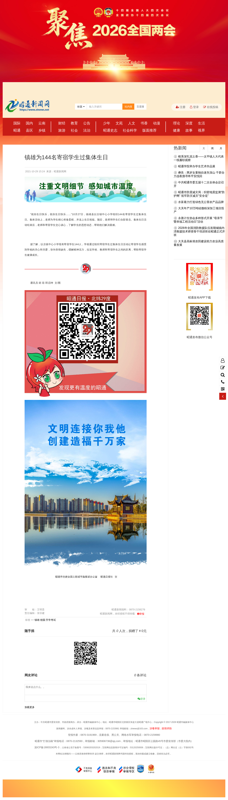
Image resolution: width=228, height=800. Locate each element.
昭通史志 (110, 130)
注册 (180, 107)
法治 (86, 130)
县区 (29, 130)
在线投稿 (210, 107)
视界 (201, 130)
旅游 (61, 130)
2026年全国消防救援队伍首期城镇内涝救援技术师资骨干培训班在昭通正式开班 (199, 231)
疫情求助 (167, 728)
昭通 (16, 130)
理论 (176, 123)
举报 (141, 614)
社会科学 (130, 130)
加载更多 (30, 707)
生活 (201, 123)
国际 (16, 123)
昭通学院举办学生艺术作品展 (196, 166)
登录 (194, 107)
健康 (176, 130)
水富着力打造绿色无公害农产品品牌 (201, 202)
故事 (189, 130)
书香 (144, 123)
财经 (61, 123)
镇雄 (37, 619)
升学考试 (51, 619)
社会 (74, 130)
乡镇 (41, 130)
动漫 (156, 123)
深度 (189, 123)
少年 (106, 123)
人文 (131, 123)
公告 (86, 123)
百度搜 (140, 106)
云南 (41, 123)
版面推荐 (149, 130)
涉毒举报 (155, 728)
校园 (42, 619)
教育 (74, 123)
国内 (29, 123)
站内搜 (128, 106)
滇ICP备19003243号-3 (46, 747)
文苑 (119, 123)
